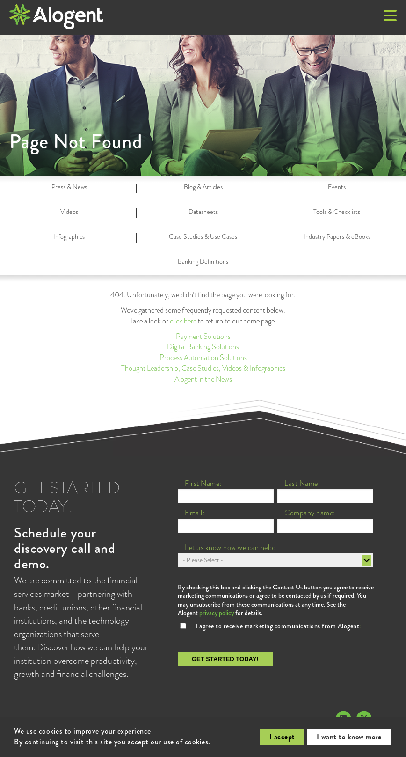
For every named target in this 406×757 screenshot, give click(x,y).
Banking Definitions (203, 261)
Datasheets (203, 211)
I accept (282, 736)
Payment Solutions (203, 336)
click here (183, 321)
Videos (69, 211)
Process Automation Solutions (203, 357)
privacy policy (216, 612)
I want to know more (349, 736)
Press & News (69, 186)
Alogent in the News (203, 379)
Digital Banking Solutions (203, 346)
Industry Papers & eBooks (337, 236)
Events (337, 186)
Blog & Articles (203, 186)
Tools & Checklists (336, 211)
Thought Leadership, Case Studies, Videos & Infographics (203, 368)
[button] (390, 16)
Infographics (69, 236)
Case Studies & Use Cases (203, 236)
